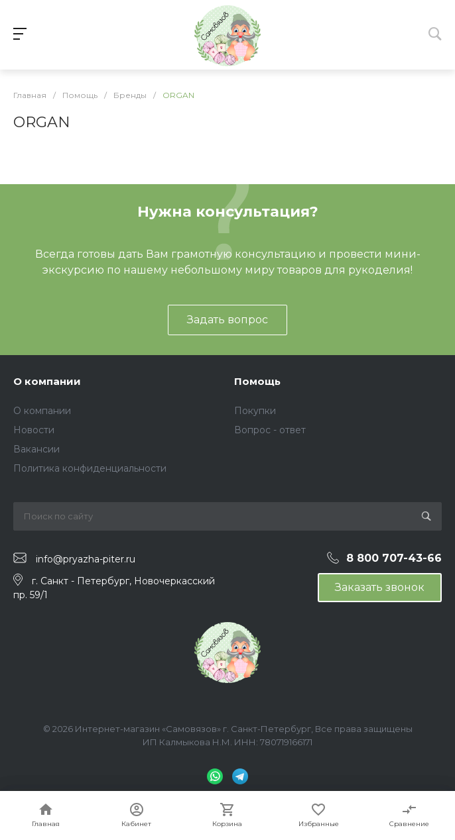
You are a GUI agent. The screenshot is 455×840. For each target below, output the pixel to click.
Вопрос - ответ (270, 430)
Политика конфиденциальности (89, 468)
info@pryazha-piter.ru (85, 558)
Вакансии (36, 449)
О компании (47, 381)
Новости (33, 430)
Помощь (257, 381)
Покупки (255, 411)
